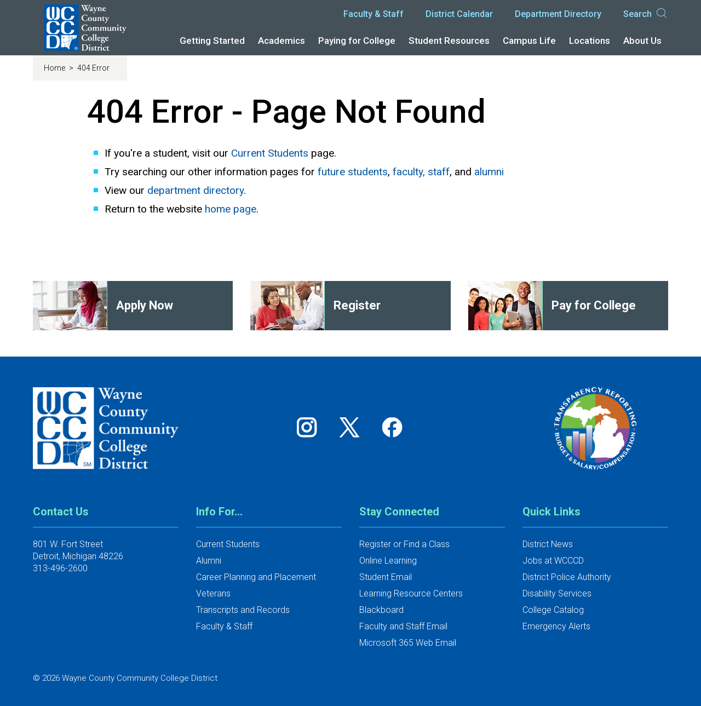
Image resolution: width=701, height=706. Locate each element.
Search (645, 14)
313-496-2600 (60, 568)
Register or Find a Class (404, 544)
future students (353, 171)
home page (230, 209)
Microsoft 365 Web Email (407, 643)
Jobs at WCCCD (553, 560)
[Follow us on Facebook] (393, 427)
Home (55, 68)
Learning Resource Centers (411, 593)
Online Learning (388, 560)
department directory (195, 190)
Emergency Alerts (556, 626)
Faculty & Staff (373, 14)
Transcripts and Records (243, 610)
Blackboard (381, 610)
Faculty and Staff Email (403, 626)
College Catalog (553, 610)
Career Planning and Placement (256, 577)
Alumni (208, 560)
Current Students (269, 153)
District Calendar (459, 14)
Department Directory (558, 14)
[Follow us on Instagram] (310, 427)
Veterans (213, 593)
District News (547, 544)
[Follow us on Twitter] (353, 427)
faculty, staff (421, 171)
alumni (489, 171)
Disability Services (556, 593)
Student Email (385, 577)
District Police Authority (566, 577)
